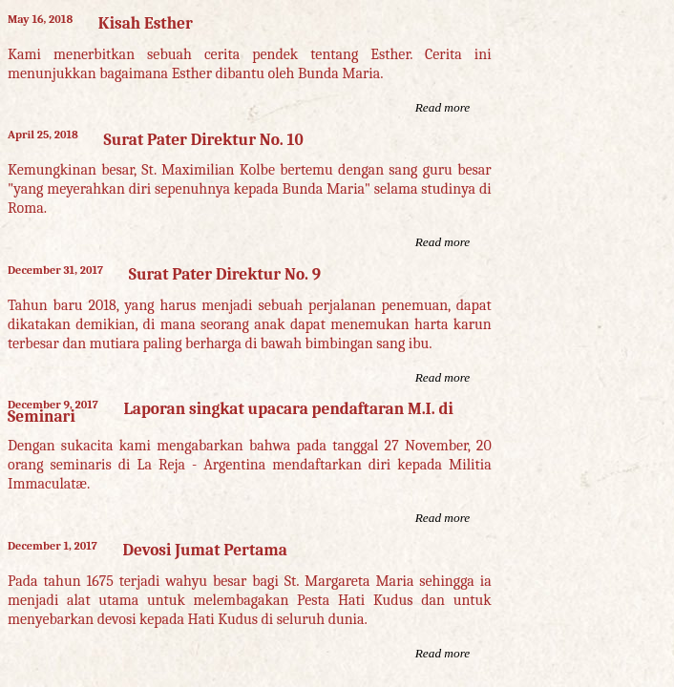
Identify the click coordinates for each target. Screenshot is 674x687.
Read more (443, 107)
